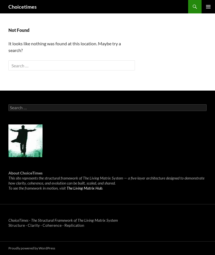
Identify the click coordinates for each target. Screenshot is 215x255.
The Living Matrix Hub (84, 188)
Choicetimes (22, 7)
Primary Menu (208, 6)
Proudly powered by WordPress (31, 248)
